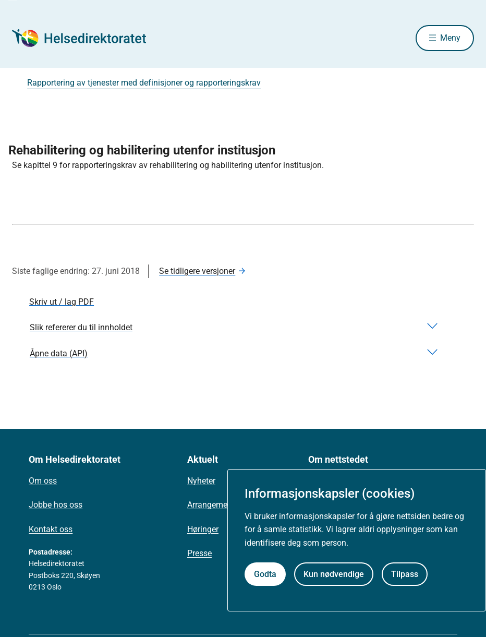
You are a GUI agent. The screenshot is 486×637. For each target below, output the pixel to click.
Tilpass (404, 574)
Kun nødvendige (333, 574)
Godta (265, 574)
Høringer (202, 529)
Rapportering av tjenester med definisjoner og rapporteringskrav (144, 83)
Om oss (43, 481)
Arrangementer (214, 505)
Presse (199, 553)
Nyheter (201, 481)
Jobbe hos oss (55, 505)
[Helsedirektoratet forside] (87, 38)
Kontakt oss (50, 529)
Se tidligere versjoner (197, 271)
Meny (450, 38)
